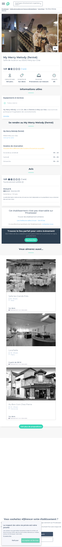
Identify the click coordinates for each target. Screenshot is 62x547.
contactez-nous (47, 224)
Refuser (15, 540)
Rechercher (31, 240)
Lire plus (6, 116)
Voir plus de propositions (31, 426)
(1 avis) (23, 69)
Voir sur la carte (8, 138)
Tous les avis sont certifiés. (13, 182)
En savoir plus (7, 536)
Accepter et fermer (30, 540)
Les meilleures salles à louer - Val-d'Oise (31, 220)
